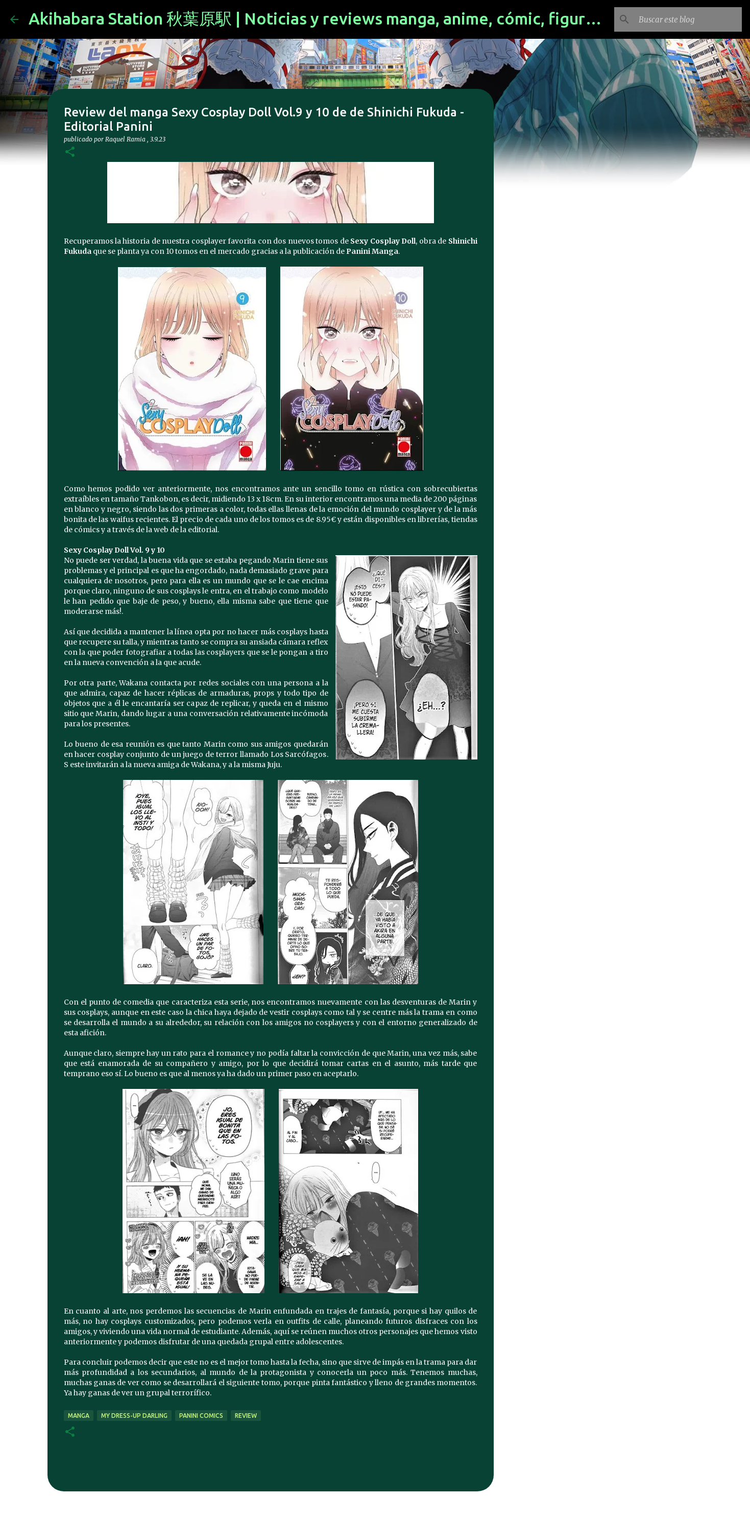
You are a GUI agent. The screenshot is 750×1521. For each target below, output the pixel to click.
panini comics (201, 1415)
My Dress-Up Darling (134, 1415)
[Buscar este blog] (688, 19)
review (246, 1415)
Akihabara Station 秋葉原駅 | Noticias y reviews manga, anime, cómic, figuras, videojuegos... (373, 18)
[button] (70, 152)
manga (78, 1415)
